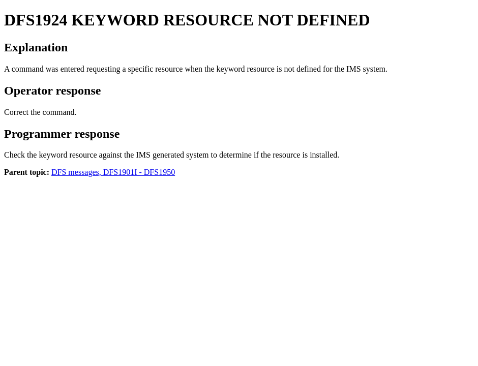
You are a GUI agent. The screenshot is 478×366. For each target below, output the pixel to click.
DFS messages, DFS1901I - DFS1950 (113, 172)
